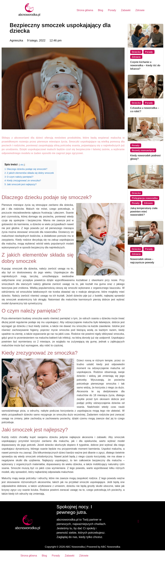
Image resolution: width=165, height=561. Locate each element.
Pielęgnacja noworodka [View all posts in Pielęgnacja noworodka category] (145, 198)
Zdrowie (140, 10)
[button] (138, 521)
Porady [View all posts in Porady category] (149, 52)
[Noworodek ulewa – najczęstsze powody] (145, 233)
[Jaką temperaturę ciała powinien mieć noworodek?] (145, 177)
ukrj (22, 164)
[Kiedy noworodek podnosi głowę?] (145, 129)
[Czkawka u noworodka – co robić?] (145, 86)
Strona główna (85, 10)
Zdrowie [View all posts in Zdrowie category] (136, 57)
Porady (112, 10)
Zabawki (126, 10)
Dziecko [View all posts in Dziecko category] (136, 52)
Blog (100, 10)
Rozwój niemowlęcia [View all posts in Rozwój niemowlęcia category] (143, 150)
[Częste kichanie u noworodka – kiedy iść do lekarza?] (145, 36)
